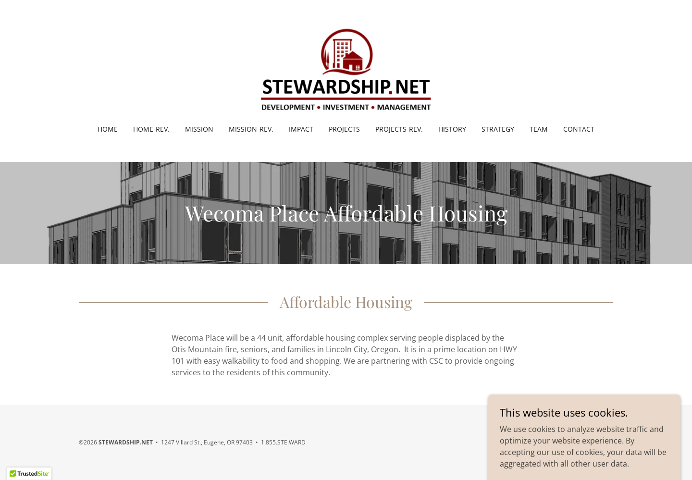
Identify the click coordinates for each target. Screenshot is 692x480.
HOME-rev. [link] (151, 129)
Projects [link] (344, 129)
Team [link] (539, 129)
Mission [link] (199, 129)
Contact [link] (578, 129)
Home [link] (108, 129)
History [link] (452, 129)
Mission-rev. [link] (251, 129)
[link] (346, 68)
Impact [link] (301, 129)
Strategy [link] (498, 129)
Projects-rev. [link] (399, 129)
